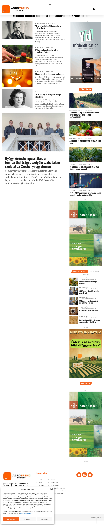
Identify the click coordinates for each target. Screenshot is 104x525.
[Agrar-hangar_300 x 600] (85, 270)
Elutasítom (27, 519)
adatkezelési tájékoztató (27, 513)
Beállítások (44, 519)
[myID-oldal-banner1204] (85, 86)
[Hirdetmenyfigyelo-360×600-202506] (85, 382)
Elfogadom (11, 519)
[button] (51, 489)
